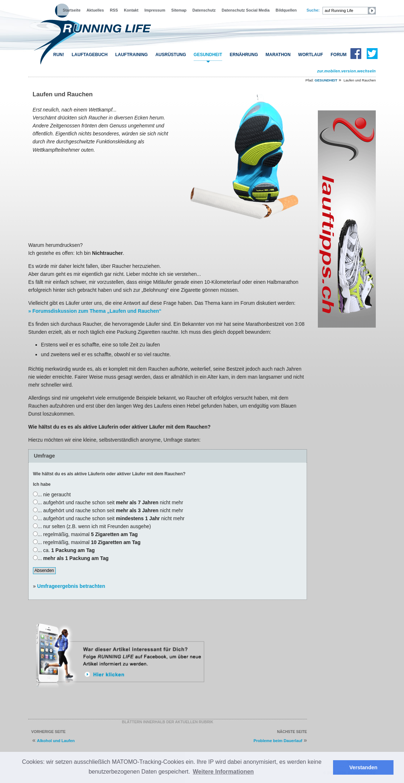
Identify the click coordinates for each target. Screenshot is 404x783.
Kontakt (131, 10)
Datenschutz (204, 10)
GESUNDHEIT (208, 54)
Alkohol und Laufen (56, 740)
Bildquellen (285, 10)
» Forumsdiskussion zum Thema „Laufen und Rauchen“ (94, 311)
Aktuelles (95, 10)
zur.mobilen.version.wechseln (346, 71)
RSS (114, 10)
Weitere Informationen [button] (223, 772)
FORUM (338, 54)
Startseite (71, 10)
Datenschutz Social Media (246, 10)
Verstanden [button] (363, 767)
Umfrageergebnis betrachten (71, 586)
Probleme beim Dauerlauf (277, 740)
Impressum (154, 10)
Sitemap (178, 10)
